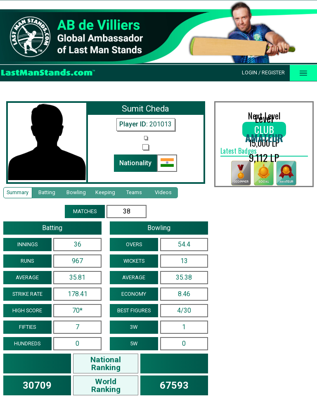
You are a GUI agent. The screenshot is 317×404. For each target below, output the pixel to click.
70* (77, 310)
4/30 (184, 310)
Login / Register (263, 72)
